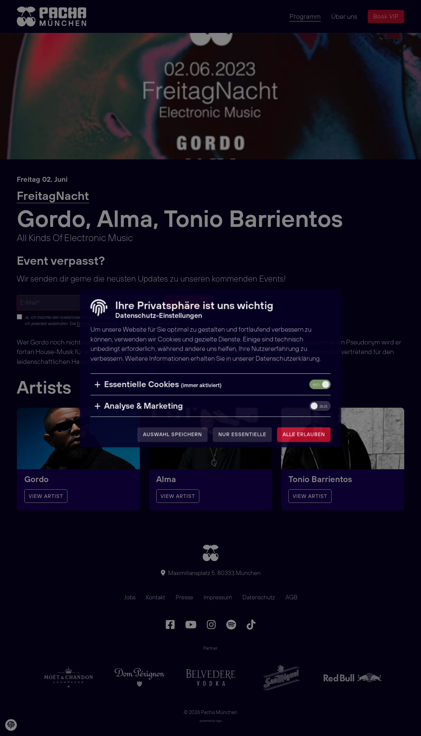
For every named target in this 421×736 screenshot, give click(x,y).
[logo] (53, 16)
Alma (166, 479)
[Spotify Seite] (231, 625)
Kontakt (155, 597)
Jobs (130, 597)
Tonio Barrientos (320, 479)
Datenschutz (258, 597)
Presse (184, 597)
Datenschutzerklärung (97, 323)
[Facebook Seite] (170, 625)
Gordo (36, 479)
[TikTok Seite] (251, 625)
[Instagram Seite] (211, 625)
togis (218, 720)
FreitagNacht (53, 195)
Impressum (218, 597)
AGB (291, 597)
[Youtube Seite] (191, 625)
